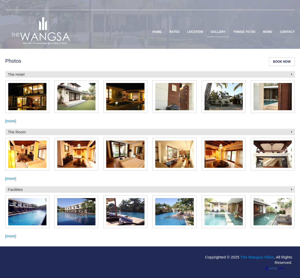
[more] (10, 121)
